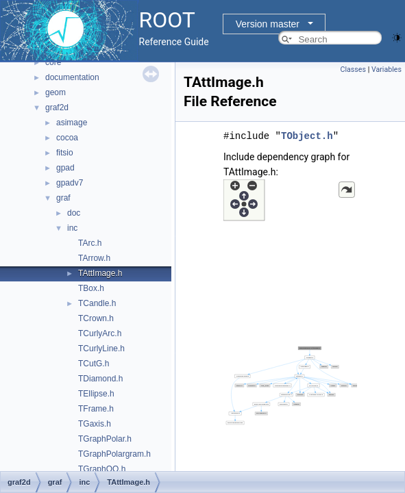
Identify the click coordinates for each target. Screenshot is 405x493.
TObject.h (307, 135)
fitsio (64, 152)
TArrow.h (94, 258)
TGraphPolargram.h (114, 454)
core (53, 62)
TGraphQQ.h (101, 469)
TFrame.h (96, 409)
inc (72, 228)
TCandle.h (97, 303)
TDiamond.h (100, 378)
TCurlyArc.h (99, 333)
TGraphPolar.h (105, 439)
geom (55, 92)
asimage (71, 122)
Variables (386, 69)
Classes (353, 69)
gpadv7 (69, 183)
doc (73, 213)
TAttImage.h (100, 273)
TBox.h (91, 288)
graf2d (57, 107)
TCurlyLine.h (101, 348)
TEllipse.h (96, 394)
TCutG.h (93, 363)
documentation (72, 77)
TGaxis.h (94, 424)
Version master (267, 23)
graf (63, 198)
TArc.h (89, 243)
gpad (65, 168)
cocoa (67, 137)
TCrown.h (96, 318)
